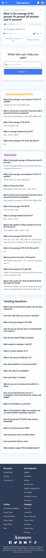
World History (29, 484)
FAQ (5, 528)
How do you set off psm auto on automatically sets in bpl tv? (22, 330)
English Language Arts (32, 488)
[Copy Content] (36, 33)
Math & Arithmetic (20, 10)
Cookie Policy (28, 528)
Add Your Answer (33, 40)
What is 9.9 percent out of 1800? (17, 428)
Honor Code (8, 512)
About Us (27, 508)
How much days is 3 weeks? (15, 377)
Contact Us (28, 512)
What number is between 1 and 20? (18, 344)
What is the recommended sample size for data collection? (23, 308)
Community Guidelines (11, 508)
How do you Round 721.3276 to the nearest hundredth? (21, 420)
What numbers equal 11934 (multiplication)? (21, 448)
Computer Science (30, 496)
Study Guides (8, 520)
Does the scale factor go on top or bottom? (21, 315)
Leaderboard (8, 472)
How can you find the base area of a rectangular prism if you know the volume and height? (22, 395)
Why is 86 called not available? (16, 371)
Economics (27, 500)
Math (11, 10)
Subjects (6, 10)
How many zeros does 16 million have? (19, 435)
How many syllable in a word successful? (20, 364)
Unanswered (8, 480)
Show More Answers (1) (13, 40)
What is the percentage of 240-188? (18, 322)
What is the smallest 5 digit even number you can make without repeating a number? (22, 411)
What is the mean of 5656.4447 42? (18, 357)
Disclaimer (27, 524)
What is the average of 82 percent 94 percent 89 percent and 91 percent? (21, 16)
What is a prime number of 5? (16, 351)
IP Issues (27, 532)
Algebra (26, 472)
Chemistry (27, 476)
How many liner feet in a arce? (16, 441)
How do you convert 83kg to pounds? (19, 338)
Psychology (28, 492)
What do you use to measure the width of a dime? (21, 385)
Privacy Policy (28, 520)
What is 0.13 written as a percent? (17, 404)
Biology (26, 480)
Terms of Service (30, 516)
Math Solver (8, 524)
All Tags (6, 476)
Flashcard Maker (9, 516)
